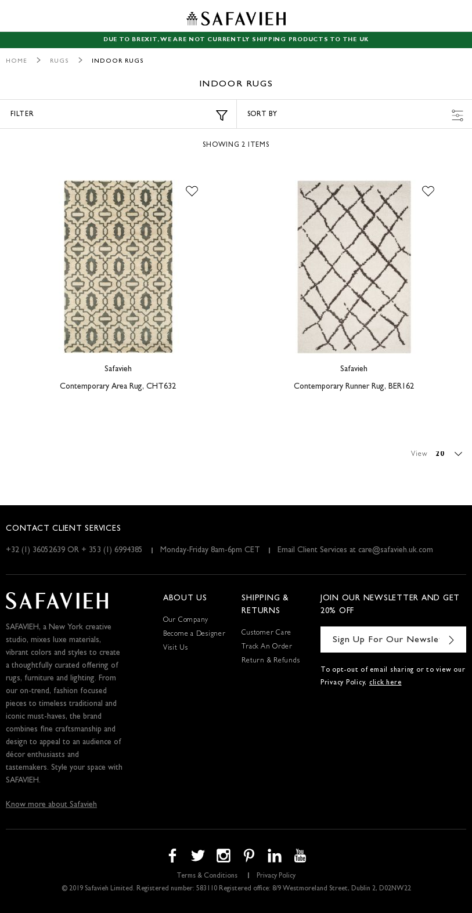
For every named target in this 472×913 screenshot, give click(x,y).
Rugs (59, 61)
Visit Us (175, 648)
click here (385, 683)
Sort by (355, 115)
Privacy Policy (276, 876)
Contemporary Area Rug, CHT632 (118, 387)
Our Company (185, 620)
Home (16, 61)
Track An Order (267, 647)
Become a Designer (194, 634)
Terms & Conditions (206, 876)
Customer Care (266, 633)
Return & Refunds (271, 661)
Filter (119, 115)
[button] (192, 191)
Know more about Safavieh (51, 805)
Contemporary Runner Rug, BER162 (354, 387)
